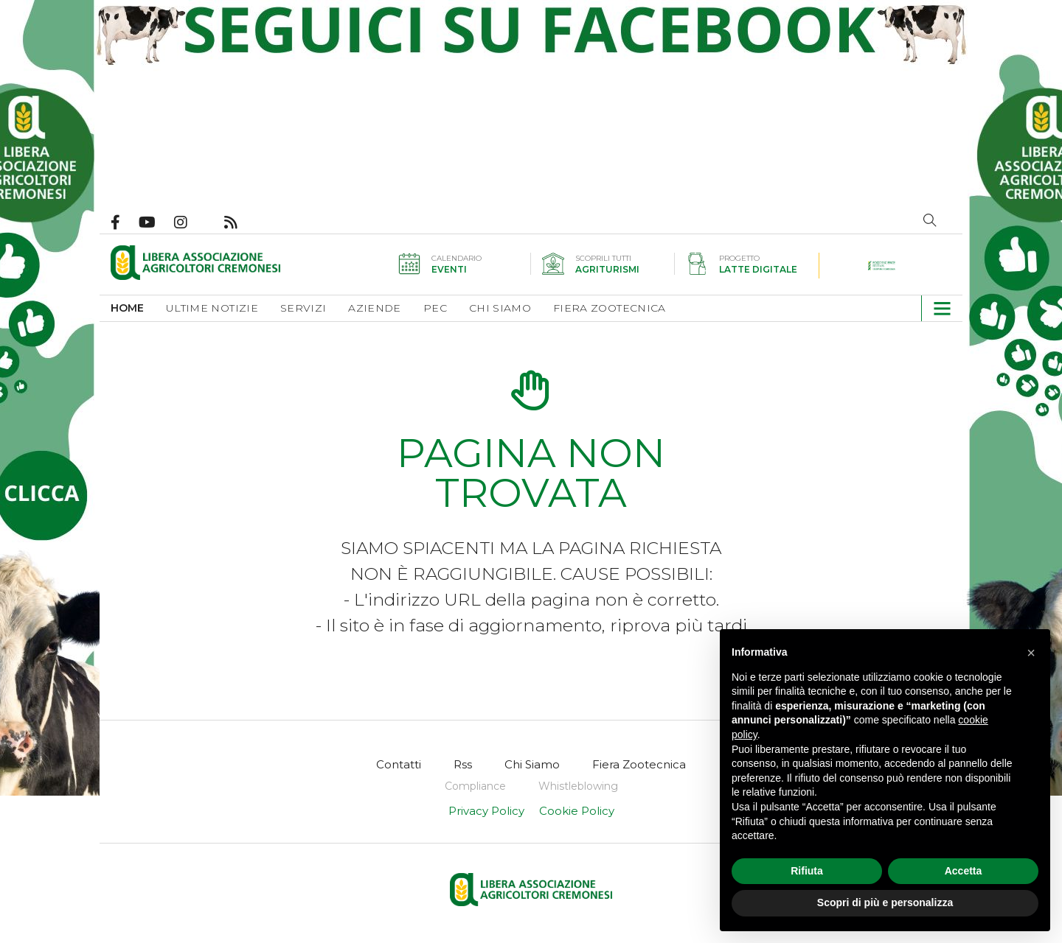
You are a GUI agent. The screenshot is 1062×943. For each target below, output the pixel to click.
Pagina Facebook (125, 222)
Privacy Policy (486, 811)
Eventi (449, 269)
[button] (936, 308)
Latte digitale (758, 269)
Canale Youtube (156, 222)
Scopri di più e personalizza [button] (885, 902)
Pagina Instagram (190, 222)
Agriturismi (607, 269)
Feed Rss (240, 222)
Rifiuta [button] (807, 871)
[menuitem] (138, 308)
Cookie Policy (576, 811)
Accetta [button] (963, 871)
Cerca (930, 220)
